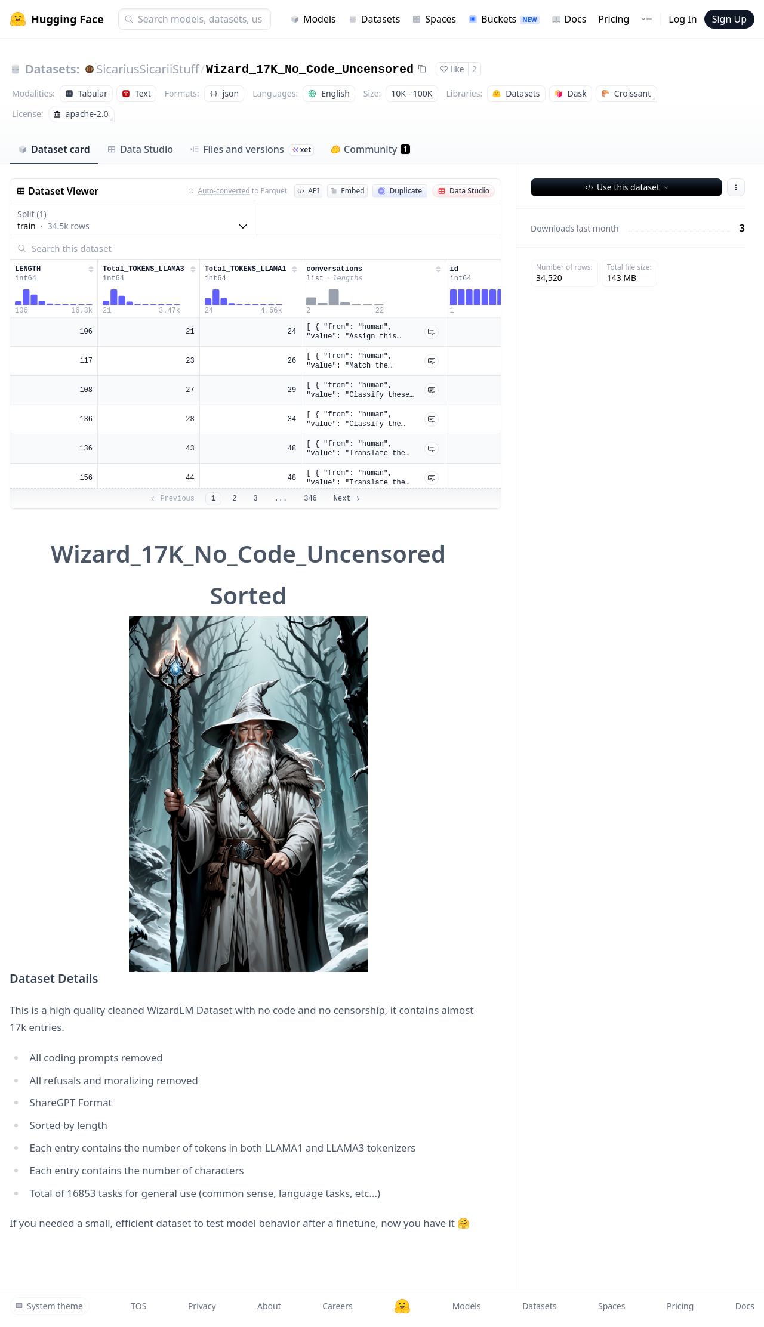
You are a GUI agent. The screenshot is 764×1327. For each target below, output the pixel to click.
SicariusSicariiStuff (147, 69)
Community (370, 149)
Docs (569, 19)
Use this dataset (627, 187)
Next (348, 499)
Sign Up (729, 19)
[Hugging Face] (402, 1306)
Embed (347, 191)
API (308, 191)
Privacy (202, 1305)
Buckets (503, 19)
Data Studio (140, 149)
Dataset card (54, 149)
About (269, 1305)
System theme (49, 1305)
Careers (337, 1305)
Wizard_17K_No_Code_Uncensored (310, 69)
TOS (138, 1305)
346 (310, 499)
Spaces (434, 19)
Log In (682, 19)
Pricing (613, 19)
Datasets (374, 19)
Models (313, 19)
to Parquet (237, 191)
